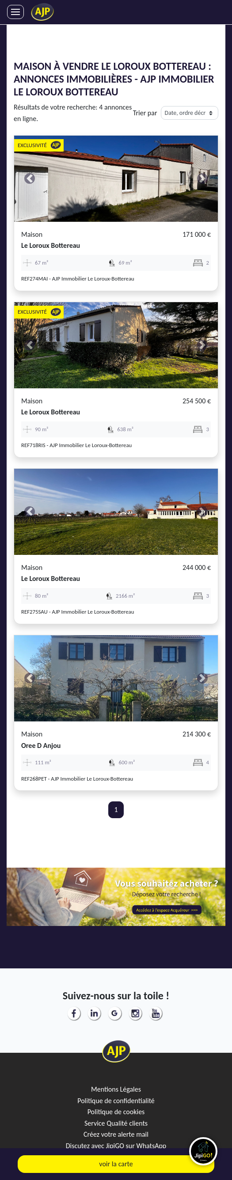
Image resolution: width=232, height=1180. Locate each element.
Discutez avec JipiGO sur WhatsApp (116, 1146)
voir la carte (116, 1164)
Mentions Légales (116, 1089)
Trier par (145, 113)
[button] (29, 179)
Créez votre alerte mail (116, 1134)
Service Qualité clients (116, 1123)
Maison (31, 234)
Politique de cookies (116, 1112)
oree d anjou (41, 745)
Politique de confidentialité (116, 1101)
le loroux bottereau (50, 245)
